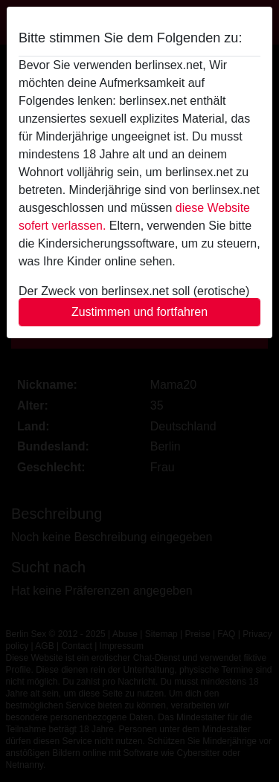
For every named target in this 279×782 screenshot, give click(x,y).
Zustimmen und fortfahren (139, 312)
